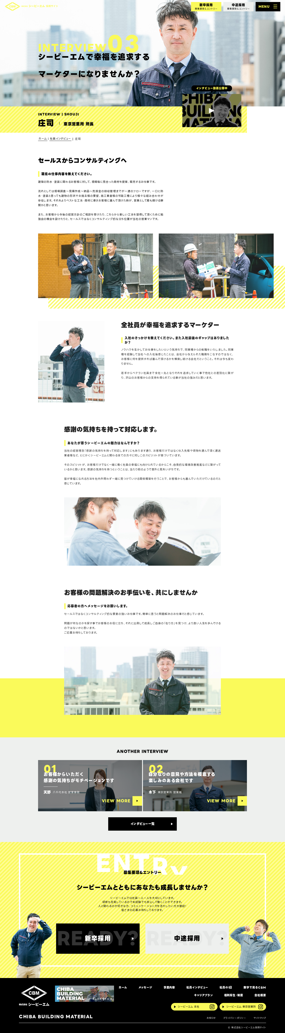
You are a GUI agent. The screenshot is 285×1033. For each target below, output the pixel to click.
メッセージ (145, 988)
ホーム (123, 988)
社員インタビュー (197, 988)
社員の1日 (226, 988)
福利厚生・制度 (233, 995)
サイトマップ (260, 1018)
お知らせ (211, 1018)
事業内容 (169, 988)
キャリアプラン (203, 995)
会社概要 (260, 995)
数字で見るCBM (255, 988)
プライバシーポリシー (234, 1018)
